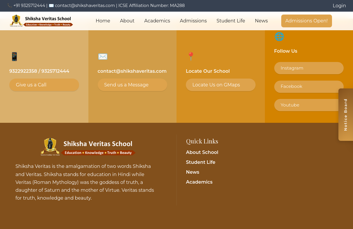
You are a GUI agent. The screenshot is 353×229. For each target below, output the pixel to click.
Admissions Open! (306, 21)
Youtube (290, 105)
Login (339, 5)
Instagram (292, 68)
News (261, 21)
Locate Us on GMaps (216, 85)
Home (103, 21)
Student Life (230, 21)
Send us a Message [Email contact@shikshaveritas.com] (126, 85)
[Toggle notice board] (345, 114)
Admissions (193, 21)
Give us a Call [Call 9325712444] (31, 85)
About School (202, 152)
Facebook (291, 86)
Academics (157, 21)
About (127, 21)
